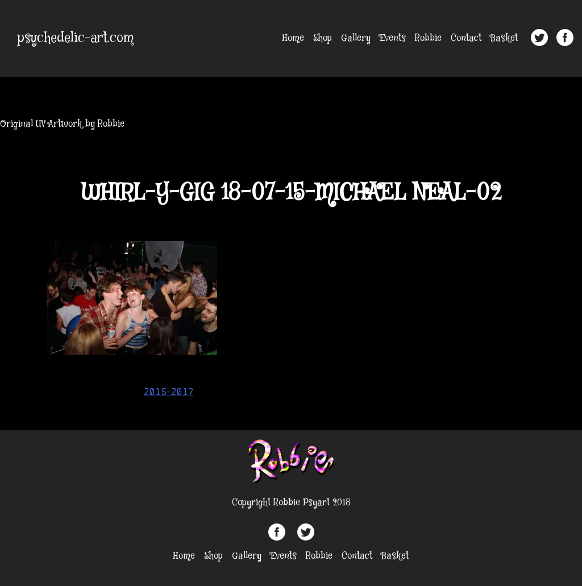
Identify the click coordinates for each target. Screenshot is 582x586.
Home (293, 38)
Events (393, 38)
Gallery (356, 38)
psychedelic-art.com (75, 38)
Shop (322, 38)
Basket (504, 38)
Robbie (428, 38)
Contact (466, 38)
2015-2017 (169, 391)
